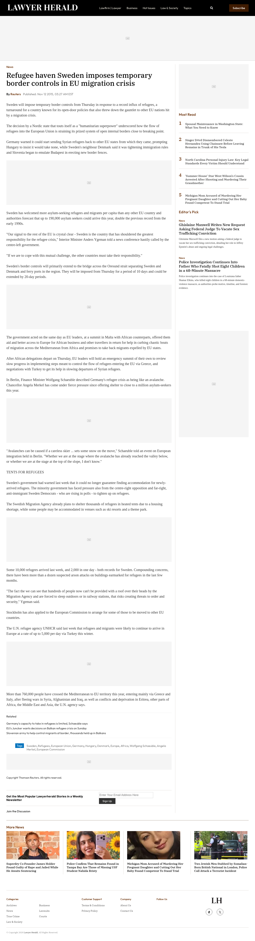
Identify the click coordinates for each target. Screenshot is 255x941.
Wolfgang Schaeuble (143, 746)
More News (15, 827)
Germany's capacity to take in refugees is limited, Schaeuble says (47, 723)
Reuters (15, 94)
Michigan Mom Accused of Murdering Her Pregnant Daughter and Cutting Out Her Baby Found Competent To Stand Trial (216, 199)
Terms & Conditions (93, 905)
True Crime (13, 916)
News (9, 67)
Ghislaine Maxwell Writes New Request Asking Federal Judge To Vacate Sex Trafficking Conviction (212, 229)
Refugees (44, 746)
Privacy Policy (90, 910)
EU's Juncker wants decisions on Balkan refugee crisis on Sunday (46, 728)
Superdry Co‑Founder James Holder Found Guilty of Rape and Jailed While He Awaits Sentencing (32, 867)
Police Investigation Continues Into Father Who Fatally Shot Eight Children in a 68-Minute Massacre (212, 266)
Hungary (90, 746)
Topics (187, 8)
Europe (114, 746)
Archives (11, 905)
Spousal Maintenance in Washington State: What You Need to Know (214, 125)
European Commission (51, 749)
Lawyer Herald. (31, 932)
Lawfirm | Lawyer (110, 8)
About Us (125, 905)
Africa (124, 746)
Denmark (103, 746)
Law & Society (169, 8)
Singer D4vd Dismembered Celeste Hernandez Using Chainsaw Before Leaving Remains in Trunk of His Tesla (214, 143)
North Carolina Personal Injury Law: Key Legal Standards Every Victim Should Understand (216, 161)
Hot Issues (149, 8)
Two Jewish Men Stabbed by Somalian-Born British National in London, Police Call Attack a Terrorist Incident (220, 867)
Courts (43, 916)
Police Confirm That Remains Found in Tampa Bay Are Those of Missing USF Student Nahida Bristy (93, 867)
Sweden (32, 746)
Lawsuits (44, 910)
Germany (78, 746)
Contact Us (126, 910)
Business (132, 8)
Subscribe (239, 8)
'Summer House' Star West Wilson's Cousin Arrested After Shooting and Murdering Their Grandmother (215, 179)
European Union (61, 746)
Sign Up (107, 801)
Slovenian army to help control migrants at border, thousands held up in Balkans (56, 733)
